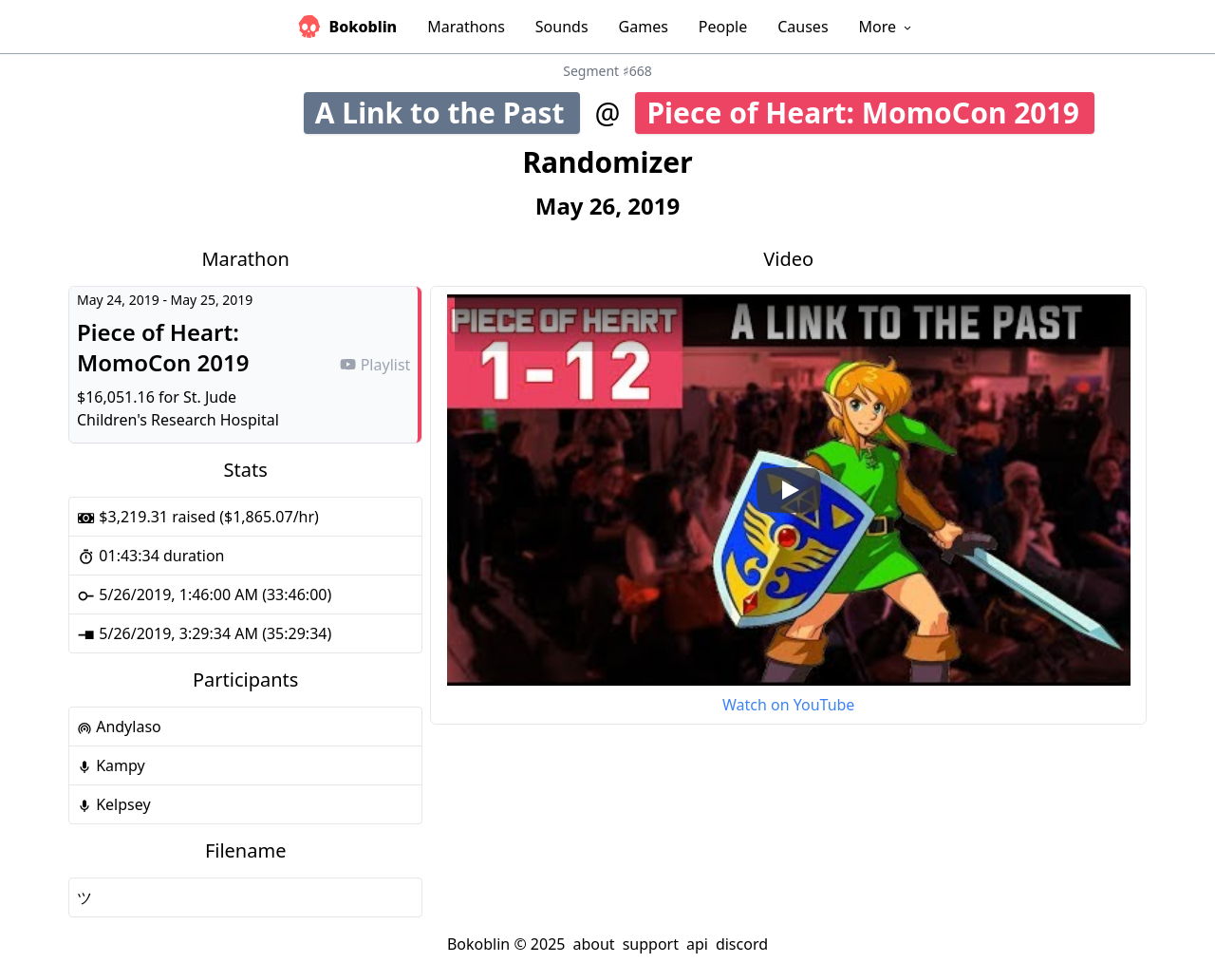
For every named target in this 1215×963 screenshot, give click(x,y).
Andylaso (119, 726)
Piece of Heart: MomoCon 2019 (870, 112)
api (697, 944)
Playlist (375, 364)
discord (742, 944)
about (593, 944)
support (651, 944)
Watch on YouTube (788, 704)
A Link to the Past (446, 112)
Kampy (111, 765)
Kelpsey (114, 804)
